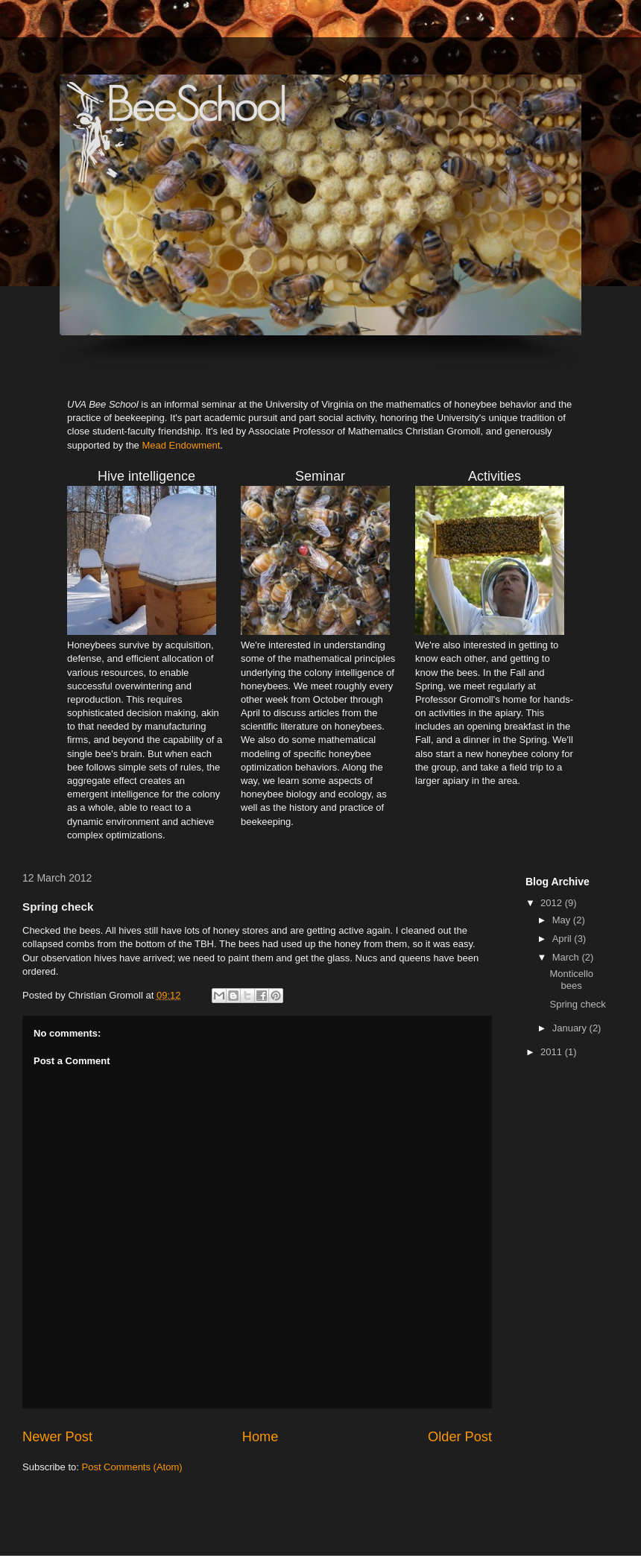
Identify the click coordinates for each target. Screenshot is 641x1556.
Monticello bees (571, 979)
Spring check (577, 1004)
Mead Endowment (181, 445)
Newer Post (57, 1436)
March (567, 957)
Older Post (460, 1436)
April (563, 938)
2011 (552, 1051)
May (562, 920)
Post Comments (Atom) (132, 1467)
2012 (552, 902)
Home (260, 1436)
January (571, 1028)
